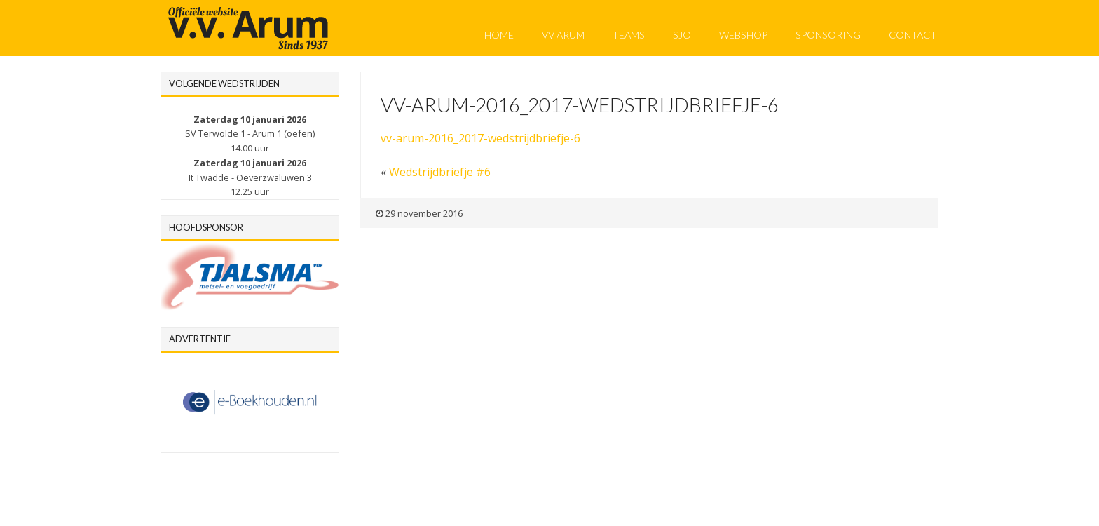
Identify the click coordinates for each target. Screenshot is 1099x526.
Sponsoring (828, 35)
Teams (629, 35)
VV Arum (563, 35)
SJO (682, 35)
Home (499, 35)
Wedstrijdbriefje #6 (440, 172)
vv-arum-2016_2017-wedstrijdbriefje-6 (480, 138)
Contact (912, 35)
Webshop (743, 35)
